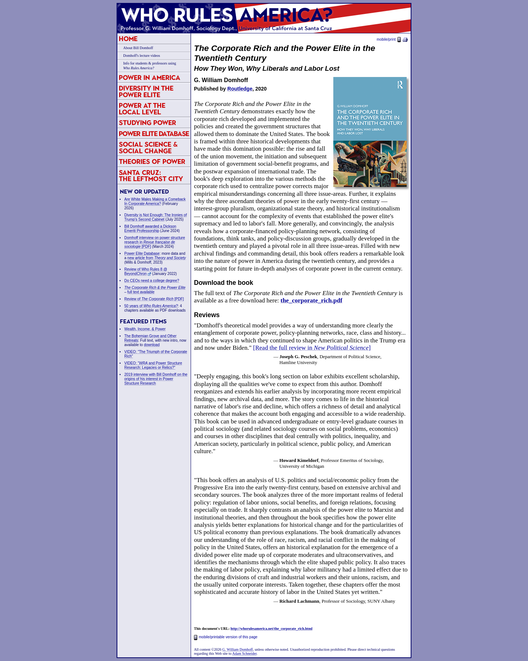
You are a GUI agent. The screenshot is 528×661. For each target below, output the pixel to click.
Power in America (149, 77)
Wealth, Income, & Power (145, 329)
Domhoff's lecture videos (141, 56)
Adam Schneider (244, 653)
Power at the (142, 109)
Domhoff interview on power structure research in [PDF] (154, 242)
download (152, 345)
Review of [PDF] (154, 299)
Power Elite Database (154, 133)
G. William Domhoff (237, 649)
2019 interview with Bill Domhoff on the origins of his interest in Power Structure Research (155, 378)
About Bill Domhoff (138, 48)
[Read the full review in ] (312, 347)
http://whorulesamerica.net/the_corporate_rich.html (271, 629)
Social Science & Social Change (148, 147)
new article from (156, 258)
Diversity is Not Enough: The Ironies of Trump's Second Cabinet (155, 217)
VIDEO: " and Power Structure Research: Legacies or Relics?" (153, 365)
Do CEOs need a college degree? (151, 281)
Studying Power (147, 122)
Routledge (239, 89)
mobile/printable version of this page (225, 637)
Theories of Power (152, 161)
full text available (140, 292)
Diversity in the (146, 91)
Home (128, 39)
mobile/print (392, 39)
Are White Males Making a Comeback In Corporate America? (155, 201)
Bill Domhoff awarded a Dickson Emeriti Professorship (150, 228)
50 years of (151, 306)
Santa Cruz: (151, 176)
